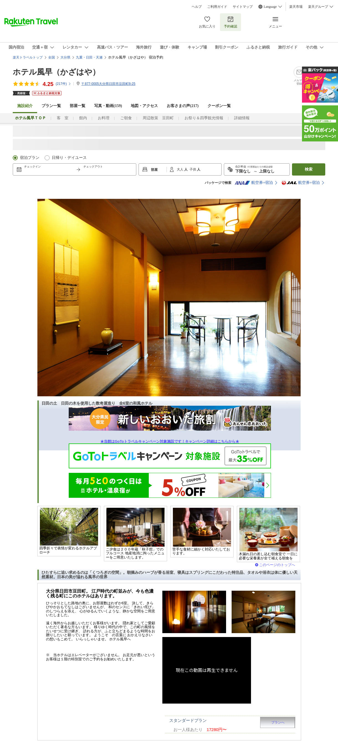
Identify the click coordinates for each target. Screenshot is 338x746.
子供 (193, 169)
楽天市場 (296, 7)
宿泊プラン (29, 158)
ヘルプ (197, 7)
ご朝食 (126, 118)
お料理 (103, 118)
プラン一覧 (51, 106)
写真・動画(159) (108, 106)
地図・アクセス (144, 106)
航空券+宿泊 (254, 183)
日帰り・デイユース (69, 158)
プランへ (278, 722)
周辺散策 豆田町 (158, 118)
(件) (63, 83)
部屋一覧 (77, 106)
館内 (83, 118)
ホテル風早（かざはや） (56, 72)
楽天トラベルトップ (28, 57)
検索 (309, 169)
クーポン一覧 (219, 106)
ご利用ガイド (217, 7)
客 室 (62, 118)
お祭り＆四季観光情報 (204, 118)
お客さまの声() (182, 106)
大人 (180, 169)
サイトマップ (243, 7)
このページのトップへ (277, 565)
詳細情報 (242, 118)
